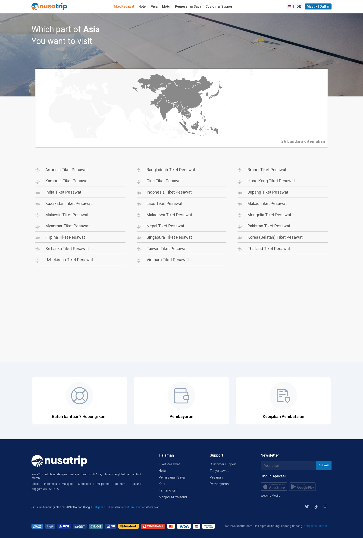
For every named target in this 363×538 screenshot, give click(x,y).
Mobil (166, 6)
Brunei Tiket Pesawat (266, 169)
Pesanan (216, 477)
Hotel (142, 6)
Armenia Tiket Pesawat (66, 169)
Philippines (103, 483)
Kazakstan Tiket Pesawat (68, 203)
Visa (154, 6)
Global (35, 483)
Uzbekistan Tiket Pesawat (69, 259)
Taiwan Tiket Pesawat (167, 248)
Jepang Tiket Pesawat (267, 192)
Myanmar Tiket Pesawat (67, 225)
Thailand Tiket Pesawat (268, 248)
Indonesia (50, 483)
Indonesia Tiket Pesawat (169, 192)
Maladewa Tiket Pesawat (169, 214)
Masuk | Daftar (318, 6)
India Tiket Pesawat (63, 192)
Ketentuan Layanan (133, 507)
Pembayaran (219, 484)
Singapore (84, 483)
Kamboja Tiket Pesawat (67, 180)
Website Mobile (270, 495)
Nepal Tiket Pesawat (165, 225)
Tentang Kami (169, 490)
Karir (162, 484)
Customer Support (219, 6)
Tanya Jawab (219, 471)
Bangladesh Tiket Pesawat (171, 169)
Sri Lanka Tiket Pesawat (67, 248)
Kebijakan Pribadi (104, 507)
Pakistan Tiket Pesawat (268, 225)
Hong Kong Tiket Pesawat (271, 180)
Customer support (223, 464)
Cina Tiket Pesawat (164, 180)
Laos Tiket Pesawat (164, 203)
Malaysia (67, 483)
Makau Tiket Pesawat (267, 203)
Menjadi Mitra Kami (173, 497)
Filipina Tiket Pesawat (65, 237)
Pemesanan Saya (188, 6)
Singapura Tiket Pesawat (169, 237)
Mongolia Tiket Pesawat (269, 214)
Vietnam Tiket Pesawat (168, 259)
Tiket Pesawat (123, 6)
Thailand (135, 483)
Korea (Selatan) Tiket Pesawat (275, 237)
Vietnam (119, 483)
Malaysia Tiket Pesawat (66, 214)
